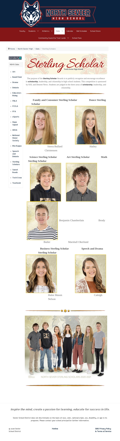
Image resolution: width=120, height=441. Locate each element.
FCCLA (15, 106)
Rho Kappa (17, 146)
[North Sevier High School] (60, 13)
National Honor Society (16, 138)
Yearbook (16, 183)
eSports (15, 117)
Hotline (55, 429)
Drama (15, 82)
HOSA (14, 130)
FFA (14, 111)
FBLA (14, 101)
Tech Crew (17, 177)
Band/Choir (17, 77)
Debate (15, 87)
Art (13, 72)
